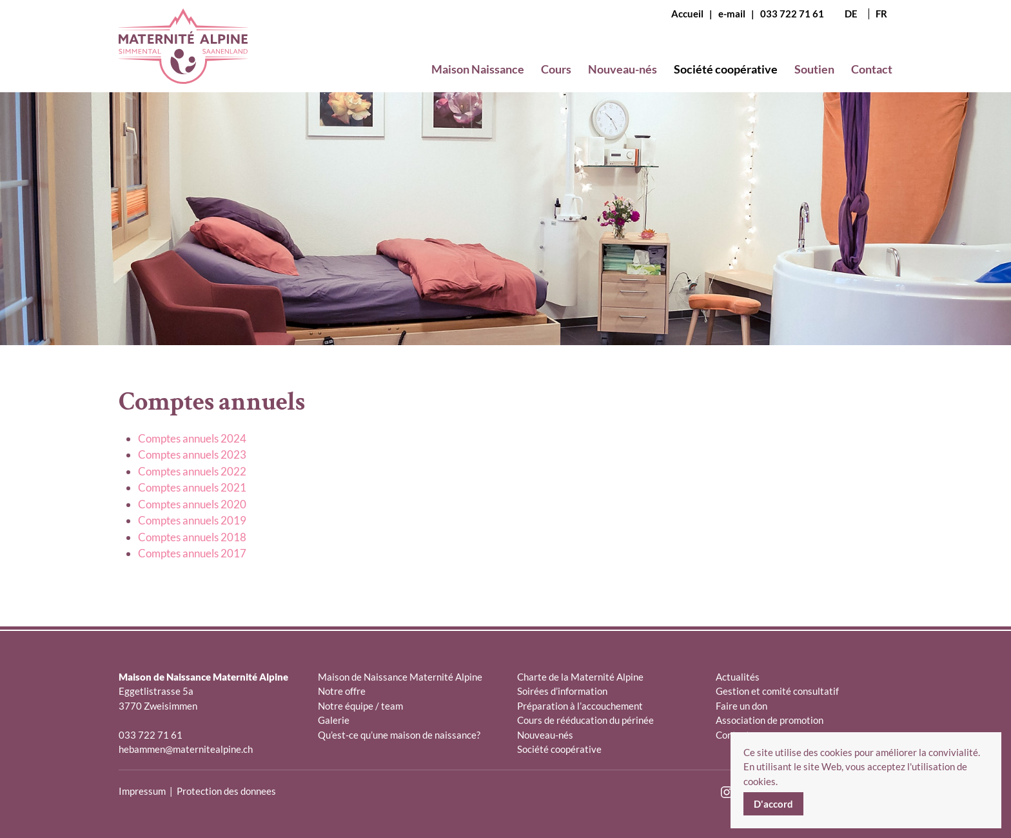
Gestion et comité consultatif (777, 691)
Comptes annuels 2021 (192, 487)
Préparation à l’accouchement (580, 706)
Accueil (687, 13)
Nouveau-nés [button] (622, 69)
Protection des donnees (226, 791)
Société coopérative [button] (726, 69)
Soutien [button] (814, 69)
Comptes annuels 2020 (192, 504)
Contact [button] (871, 69)
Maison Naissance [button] (477, 69)
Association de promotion (769, 720)
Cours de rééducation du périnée (585, 720)
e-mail (731, 13)
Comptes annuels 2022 (192, 471)
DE (851, 13)
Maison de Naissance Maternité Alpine (400, 677)
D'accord (773, 804)
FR (881, 13)
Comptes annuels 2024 (192, 438)
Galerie (333, 720)
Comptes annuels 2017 (192, 553)
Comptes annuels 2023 (192, 454)
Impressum (142, 791)
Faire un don (741, 706)
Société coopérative (559, 749)
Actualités (738, 677)
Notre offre (342, 691)
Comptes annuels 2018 (192, 537)
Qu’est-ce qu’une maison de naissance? (399, 735)
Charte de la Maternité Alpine (580, 677)
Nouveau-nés (545, 735)
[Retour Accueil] (183, 56)
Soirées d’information (562, 691)
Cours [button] (556, 69)
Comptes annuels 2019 (192, 520)
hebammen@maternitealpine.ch (186, 749)
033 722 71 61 (792, 13)
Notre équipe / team (360, 706)
